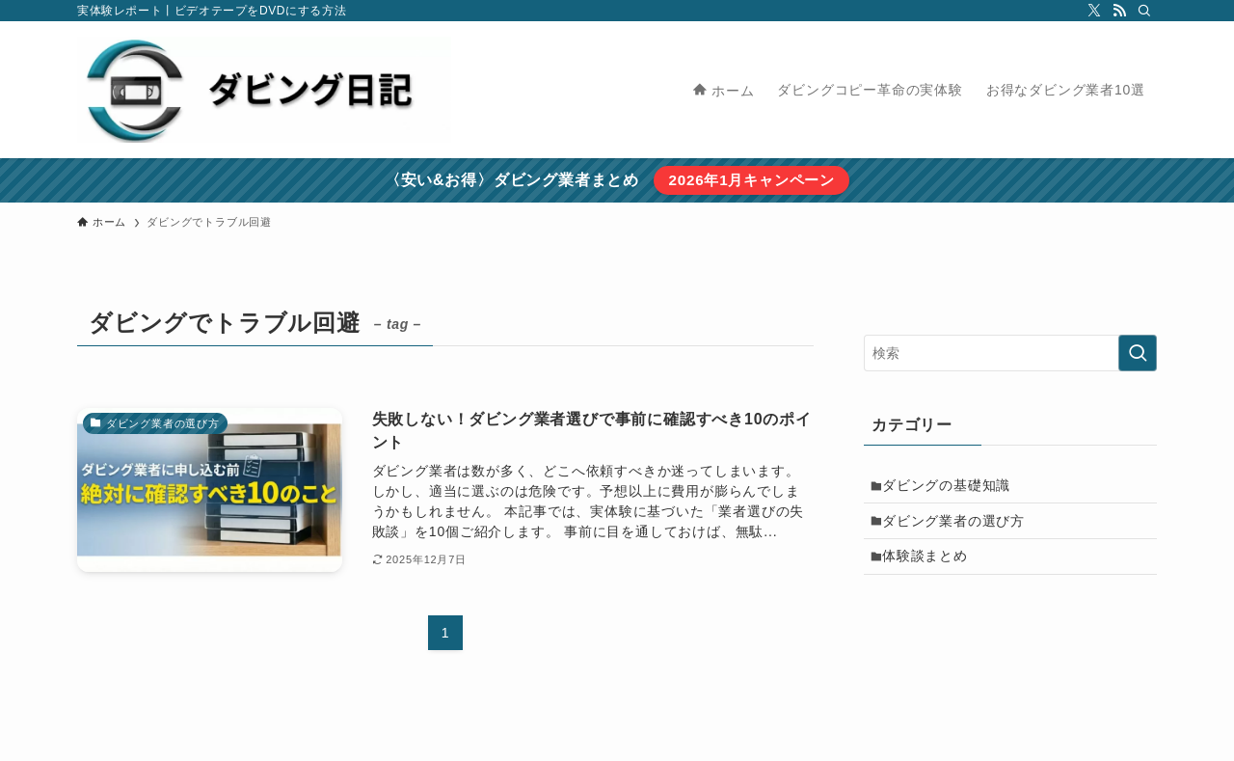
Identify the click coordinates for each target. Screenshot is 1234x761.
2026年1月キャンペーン (751, 180)
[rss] (1119, 10)
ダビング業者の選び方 (959, 527)
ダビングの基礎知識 (952, 487)
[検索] (1144, 10)
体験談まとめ (931, 567)
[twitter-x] (1094, 10)
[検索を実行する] (1137, 353)
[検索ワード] (1010, 353)
